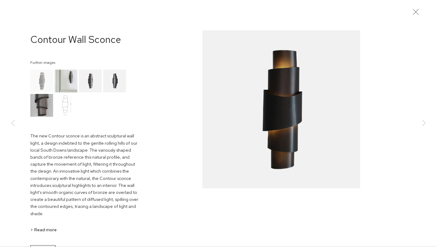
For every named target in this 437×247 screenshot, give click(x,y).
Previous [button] (13, 123)
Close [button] (417, 13)
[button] (41, 84)
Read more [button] (45, 232)
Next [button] (424, 123)
